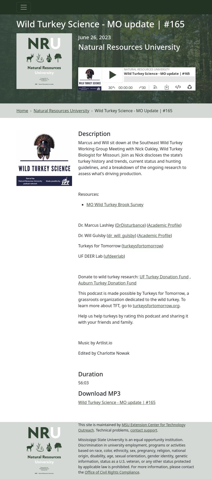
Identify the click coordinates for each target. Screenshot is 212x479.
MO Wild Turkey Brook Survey (115, 204)
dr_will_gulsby (121, 235)
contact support (143, 430)
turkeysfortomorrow (142, 246)
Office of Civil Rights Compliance (112, 472)
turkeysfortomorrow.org (156, 305)
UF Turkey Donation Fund (164, 277)
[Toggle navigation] (23, 7)
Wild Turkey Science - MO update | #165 (116, 402)
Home (22, 110)
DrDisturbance (130, 225)
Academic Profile (164, 225)
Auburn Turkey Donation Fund (107, 283)
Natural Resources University (62, 110)
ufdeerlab (114, 256)
